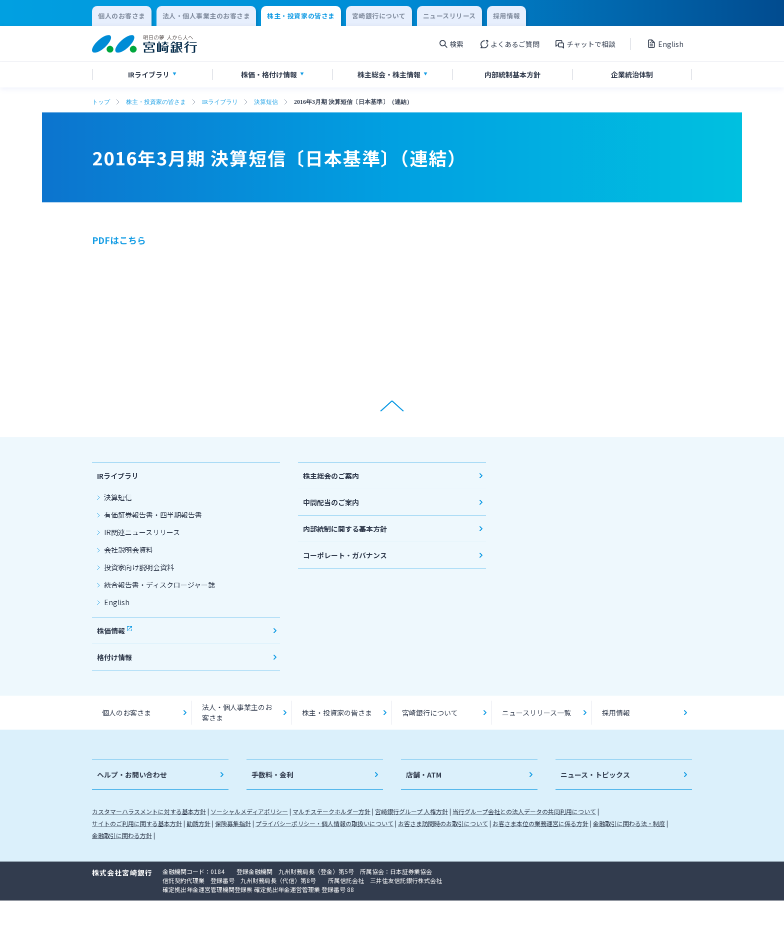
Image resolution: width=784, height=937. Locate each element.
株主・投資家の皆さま (156, 101)
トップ (101, 101)
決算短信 (266, 101)
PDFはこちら (119, 239)
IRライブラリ (220, 101)
